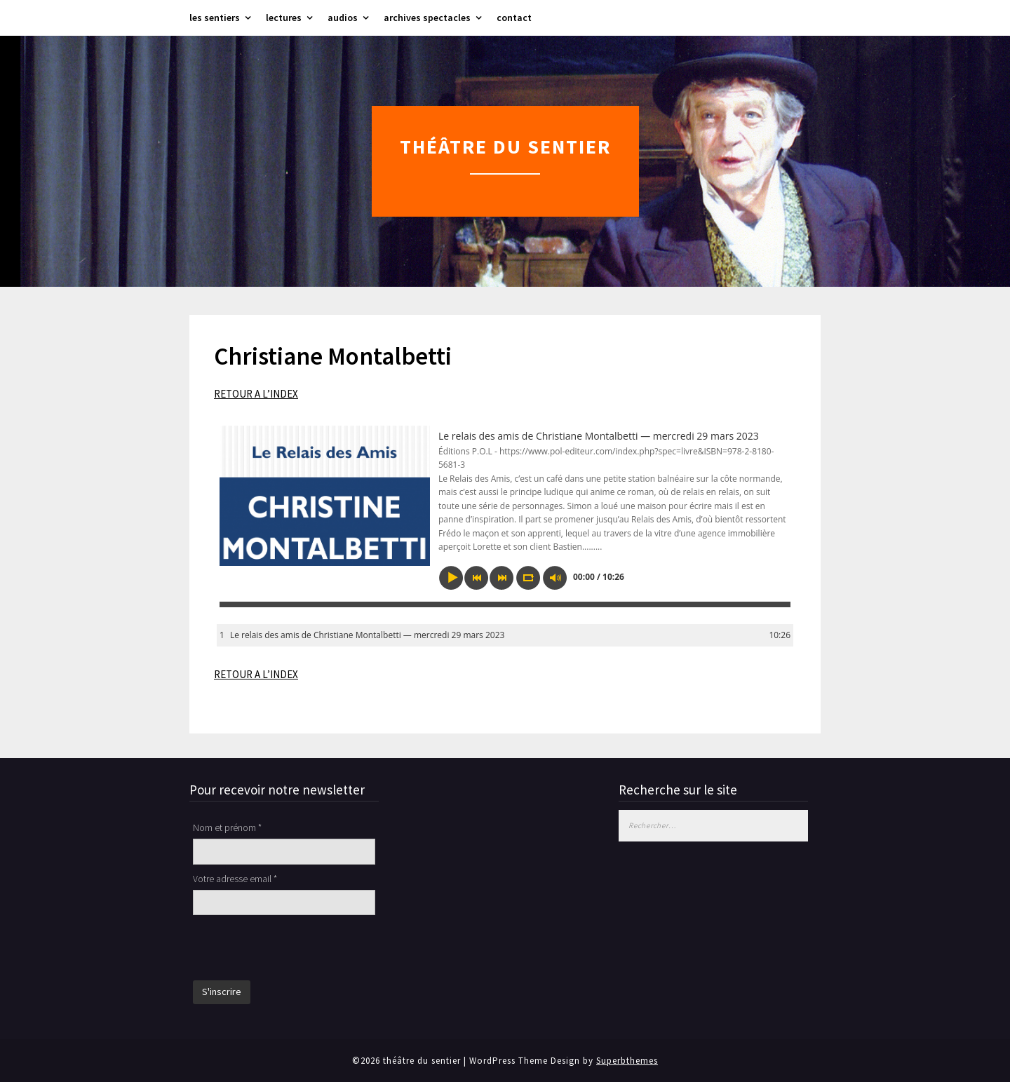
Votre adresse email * (235, 878)
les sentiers (214, 17)
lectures (284, 17)
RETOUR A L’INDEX (256, 393)
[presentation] (299, 949)
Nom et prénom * (227, 827)
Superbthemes (627, 1061)
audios (343, 17)
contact (514, 17)
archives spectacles (427, 17)
